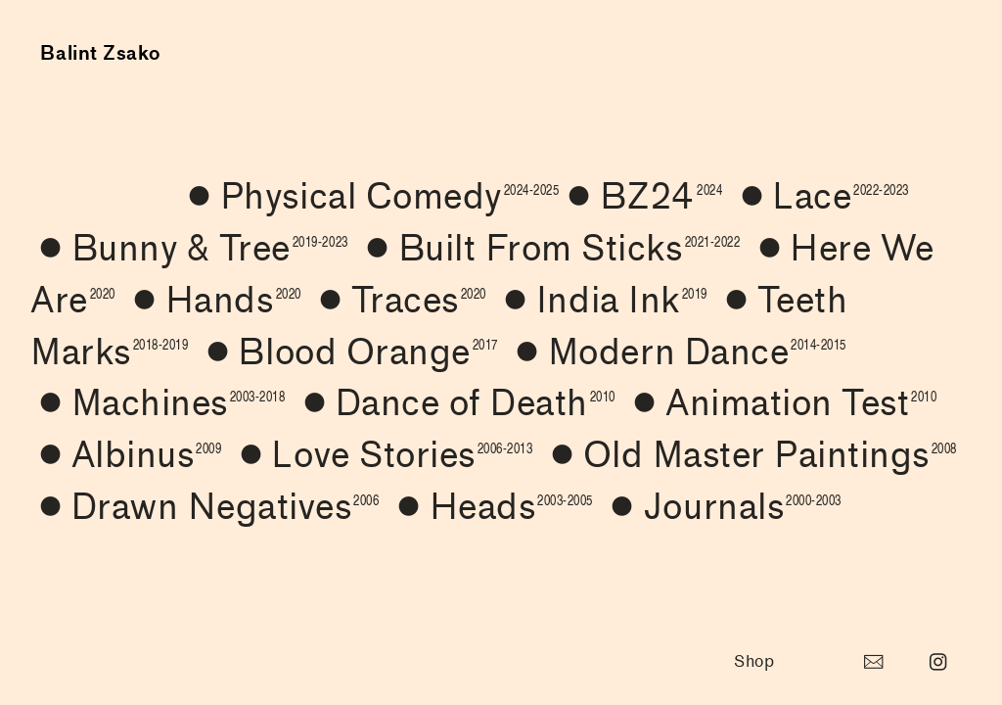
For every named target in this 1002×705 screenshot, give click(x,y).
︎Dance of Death (455, 403)
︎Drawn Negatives (204, 507)
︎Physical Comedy (369, 196)
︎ (874, 662)
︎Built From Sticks (548, 248)
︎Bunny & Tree (188, 248)
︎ (938, 662)
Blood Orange (348, 352)
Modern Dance (676, 352)
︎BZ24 (640, 196)
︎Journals (721, 507)
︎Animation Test (780, 403)
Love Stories (382, 455)
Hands (212, 300)
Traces (398, 300)
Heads (490, 507)
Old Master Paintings (749, 455)
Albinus (125, 455)
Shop (754, 662)
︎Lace (820, 196)
